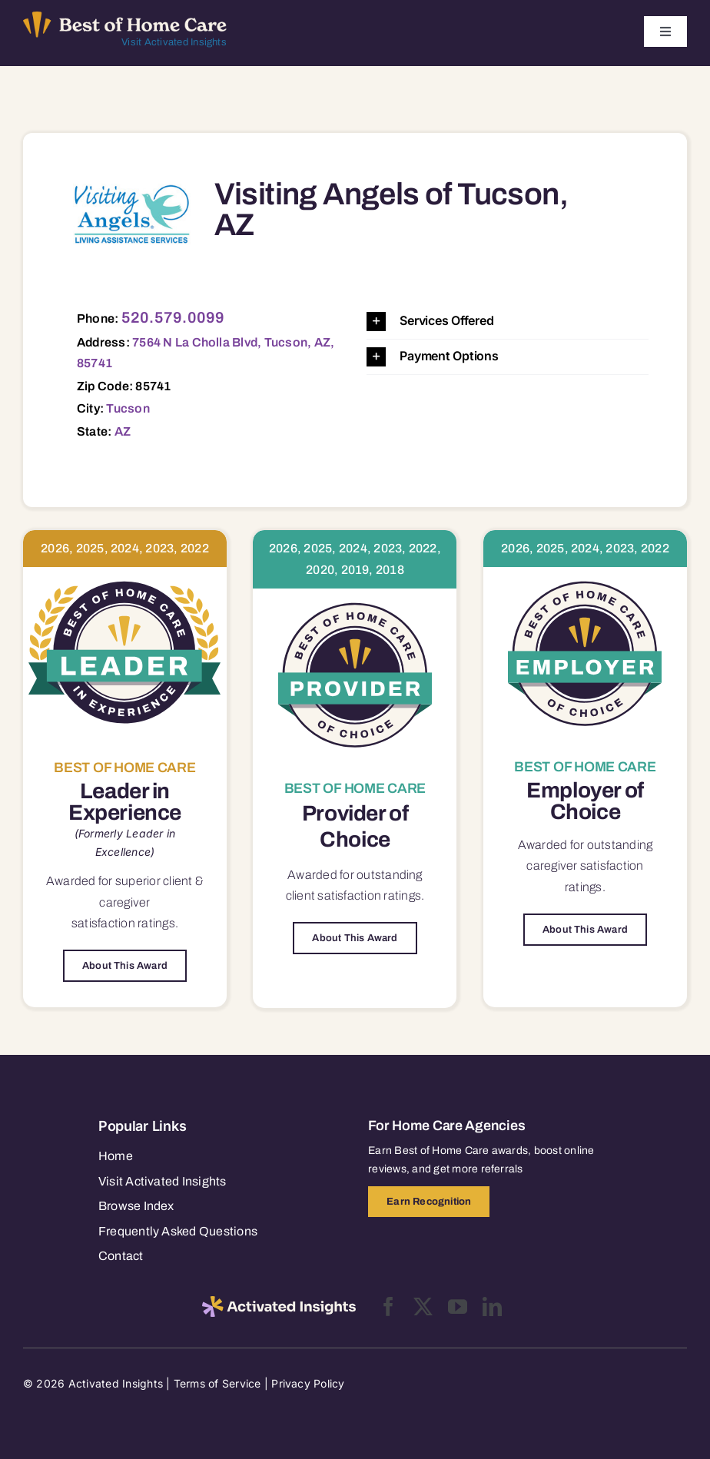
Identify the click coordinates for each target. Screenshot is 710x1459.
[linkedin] (492, 1306)
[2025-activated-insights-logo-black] (279, 1302)
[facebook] (388, 1306)
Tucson (127, 408)
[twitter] (423, 1306)
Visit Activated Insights (174, 42)
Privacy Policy (307, 1383)
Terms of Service (217, 1383)
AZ (122, 431)
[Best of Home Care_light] (125, 17)
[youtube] (457, 1306)
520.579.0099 (173, 317)
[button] (508, 321)
